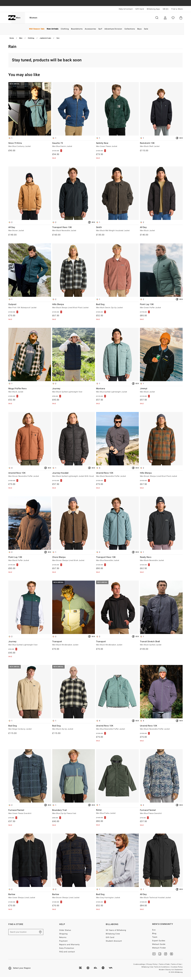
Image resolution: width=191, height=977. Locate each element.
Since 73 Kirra (29, 145)
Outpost (29, 306)
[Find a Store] (40, 932)
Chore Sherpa (73, 559)
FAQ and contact (67, 951)
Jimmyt (161, 390)
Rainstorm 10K (161, 145)
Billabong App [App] (153, 9)
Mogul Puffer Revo (29, 390)
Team (154, 937)
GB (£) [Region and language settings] (165, 9)
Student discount (114, 941)
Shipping (63, 933)
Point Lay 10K (161, 306)
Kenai (117, 811)
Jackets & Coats (45, 38)
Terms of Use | (177, 964)
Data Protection (66, 948)
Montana (117, 390)
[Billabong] (11, 18)
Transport (73, 643)
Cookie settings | (139, 964)
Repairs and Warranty (69, 944)
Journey (73, 390)
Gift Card (139, 9)
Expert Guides (158, 940)
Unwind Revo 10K (29, 474)
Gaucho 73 (73, 145)
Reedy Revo (161, 559)
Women (40, 17)
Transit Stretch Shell (161, 643)
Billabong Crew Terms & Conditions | (156, 967)
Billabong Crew (113, 933)
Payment (63, 941)
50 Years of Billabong (116, 930)
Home (12, 38)
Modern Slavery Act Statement (171, 970)
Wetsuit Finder (159, 947)
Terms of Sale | (165, 964)
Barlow (29, 896)
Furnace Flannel (29, 812)
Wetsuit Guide (158, 944)
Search (156, 17)
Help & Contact (126, 9)
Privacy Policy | (153, 964)
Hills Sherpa (73, 306)
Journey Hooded (73, 474)
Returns (62, 937)
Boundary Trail (73, 812)
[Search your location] (25, 932)
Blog (154, 933)
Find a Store (177, 9)
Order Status (65, 930)
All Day (29, 229)
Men (25, 17)
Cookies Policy (177, 967)
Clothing (31, 38)
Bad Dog (117, 306)
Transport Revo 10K (73, 229)
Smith (117, 229)
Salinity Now (117, 145)
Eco (154, 930)
